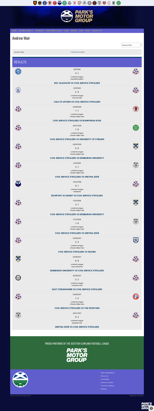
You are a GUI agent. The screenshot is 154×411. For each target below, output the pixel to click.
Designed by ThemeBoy (137, 395)
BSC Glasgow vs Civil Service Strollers (77, 83)
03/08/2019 (77, 107)
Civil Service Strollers (78, 52)
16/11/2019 (77, 69)
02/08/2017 (77, 294)
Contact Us (97, 31)
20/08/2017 (77, 276)
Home (14, 31)
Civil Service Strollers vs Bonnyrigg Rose (77, 120)
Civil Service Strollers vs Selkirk (77, 251)
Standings (39, 31)
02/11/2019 (77, 88)
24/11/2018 (77, 163)
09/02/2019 (77, 144)
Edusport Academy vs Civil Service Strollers (77, 195)
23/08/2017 (77, 257)
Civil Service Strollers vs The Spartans (77, 308)
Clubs (66, 31)
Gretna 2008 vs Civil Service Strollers (77, 326)
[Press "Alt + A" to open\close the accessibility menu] (151, 408)
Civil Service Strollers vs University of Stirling (77, 139)
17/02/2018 (77, 201)
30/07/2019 (77, 126)
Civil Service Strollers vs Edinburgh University (77, 158)
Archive (74, 31)
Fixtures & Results (26, 31)
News (81, 31)
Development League (54, 31)
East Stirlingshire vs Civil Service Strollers (77, 289)
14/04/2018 (77, 182)
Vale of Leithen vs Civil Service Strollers (77, 101)
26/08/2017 (77, 238)
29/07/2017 (77, 313)
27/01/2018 (77, 219)
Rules (88, 31)
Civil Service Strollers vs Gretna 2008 (77, 176)
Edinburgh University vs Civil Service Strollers (77, 270)
